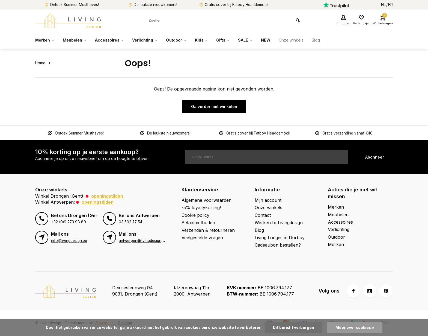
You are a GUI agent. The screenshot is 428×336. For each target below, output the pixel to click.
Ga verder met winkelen (214, 106)
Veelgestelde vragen (202, 237)
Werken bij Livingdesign (279, 222)
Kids (216, 40)
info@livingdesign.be (69, 240)
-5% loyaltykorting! (201, 207)
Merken (46, 40)
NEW (284, 40)
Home (44, 63)
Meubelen (78, 40)
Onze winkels (311, 40)
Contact (263, 215)
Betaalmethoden (198, 222)
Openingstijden (107, 196)
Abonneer (374, 157)
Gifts (238, 40)
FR (390, 4)
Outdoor (188, 40)
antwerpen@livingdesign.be (143, 240)
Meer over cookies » (354, 327)
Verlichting (154, 40)
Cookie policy (195, 215)
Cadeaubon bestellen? (278, 245)
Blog (337, 40)
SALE (263, 40)
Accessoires (116, 40)
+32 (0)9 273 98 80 (68, 222)
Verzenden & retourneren (208, 230)
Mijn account (268, 200)
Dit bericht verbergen (293, 327)
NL (383, 4)
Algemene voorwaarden (206, 200)
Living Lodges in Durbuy (280, 237)
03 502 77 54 (130, 222)
